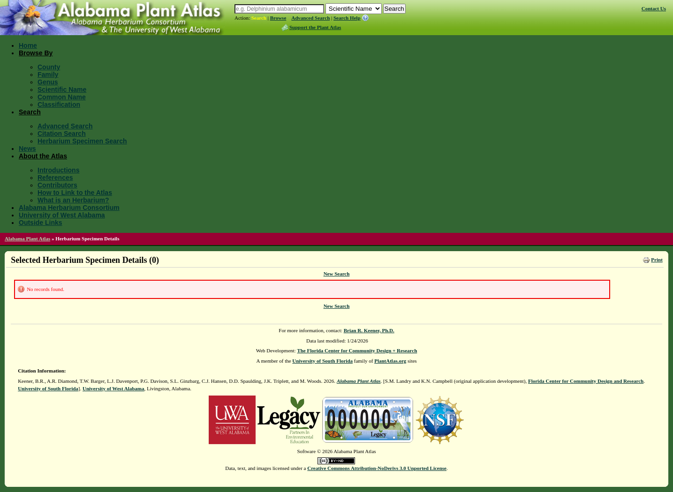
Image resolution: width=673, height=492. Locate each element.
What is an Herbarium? (73, 200)
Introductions (58, 170)
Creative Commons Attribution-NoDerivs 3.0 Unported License (376, 468)
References (55, 177)
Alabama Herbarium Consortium (69, 207)
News (27, 148)
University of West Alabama (62, 215)
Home (28, 45)
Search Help (347, 18)
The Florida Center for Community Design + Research (357, 350)
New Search (337, 273)
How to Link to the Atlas (75, 192)
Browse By (36, 53)
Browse (278, 18)
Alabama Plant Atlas (27, 238)
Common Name (62, 97)
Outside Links (40, 222)
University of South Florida (322, 361)
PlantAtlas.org (390, 361)
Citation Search (62, 133)
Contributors (57, 185)
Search (258, 18)
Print (656, 259)
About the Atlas (43, 156)
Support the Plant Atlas (315, 27)
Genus (48, 82)
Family (48, 74)
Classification (59, 104)
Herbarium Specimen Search (82, 141)
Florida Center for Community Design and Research (585, 381)
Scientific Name (62, 89)
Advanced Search (310, 18)
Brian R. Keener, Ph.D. (369, 330)
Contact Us (654, 8)
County (49, 67)
